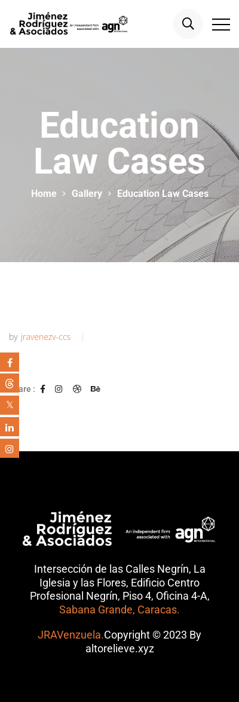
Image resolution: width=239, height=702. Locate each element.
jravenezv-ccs (46, 337)
